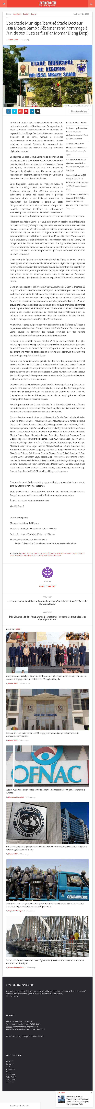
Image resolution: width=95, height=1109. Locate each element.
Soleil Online (11, 1077)
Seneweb (9, 1064)
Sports (33, 14)
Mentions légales (13, 1036)
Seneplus (9, 1082)
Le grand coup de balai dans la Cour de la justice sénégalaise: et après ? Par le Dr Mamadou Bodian (77, 133)
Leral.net (9, 1061)
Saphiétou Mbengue (15, 911)
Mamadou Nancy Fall (16, 797)
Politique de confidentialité (32, 1036)
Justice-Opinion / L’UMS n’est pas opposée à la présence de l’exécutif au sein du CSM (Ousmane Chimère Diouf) (77, 182)
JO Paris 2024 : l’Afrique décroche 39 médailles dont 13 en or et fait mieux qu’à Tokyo (76, 149)
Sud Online (10, 1074)
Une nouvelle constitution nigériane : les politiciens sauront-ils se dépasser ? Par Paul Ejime (77, 164)
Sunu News (10, 1079)
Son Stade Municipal (53, 556)
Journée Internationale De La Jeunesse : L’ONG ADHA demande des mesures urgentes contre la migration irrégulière (77, 201)
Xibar (8, 1072)
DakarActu (10, 1069)
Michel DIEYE (12, 683)
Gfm (8, 1066)
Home (8, 14)
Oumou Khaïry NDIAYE (16, 968)
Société (26, 14)
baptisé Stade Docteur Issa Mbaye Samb (60, 553)
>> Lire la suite (12, 996)
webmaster (13, 40)
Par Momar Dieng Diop (33, 556)
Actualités (17, 14)
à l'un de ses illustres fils (30, 553)
